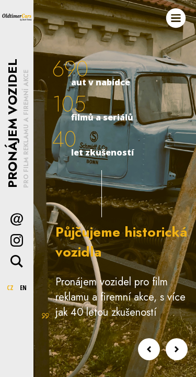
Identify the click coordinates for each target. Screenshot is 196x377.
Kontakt (16, 219)
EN (23, 287)
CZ (10, 287)
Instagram (16, 240)
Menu (176, 18)
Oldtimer (16, 17)
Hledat (16, 261)
